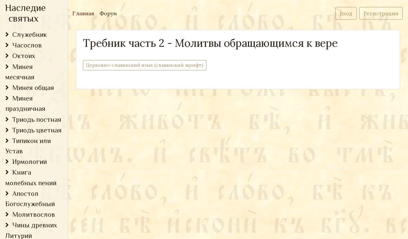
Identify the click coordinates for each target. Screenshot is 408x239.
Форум (108, 13)
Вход (346, 13)
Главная (84, 13)
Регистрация (381, 13)
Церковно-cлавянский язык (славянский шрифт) (144, 65)
